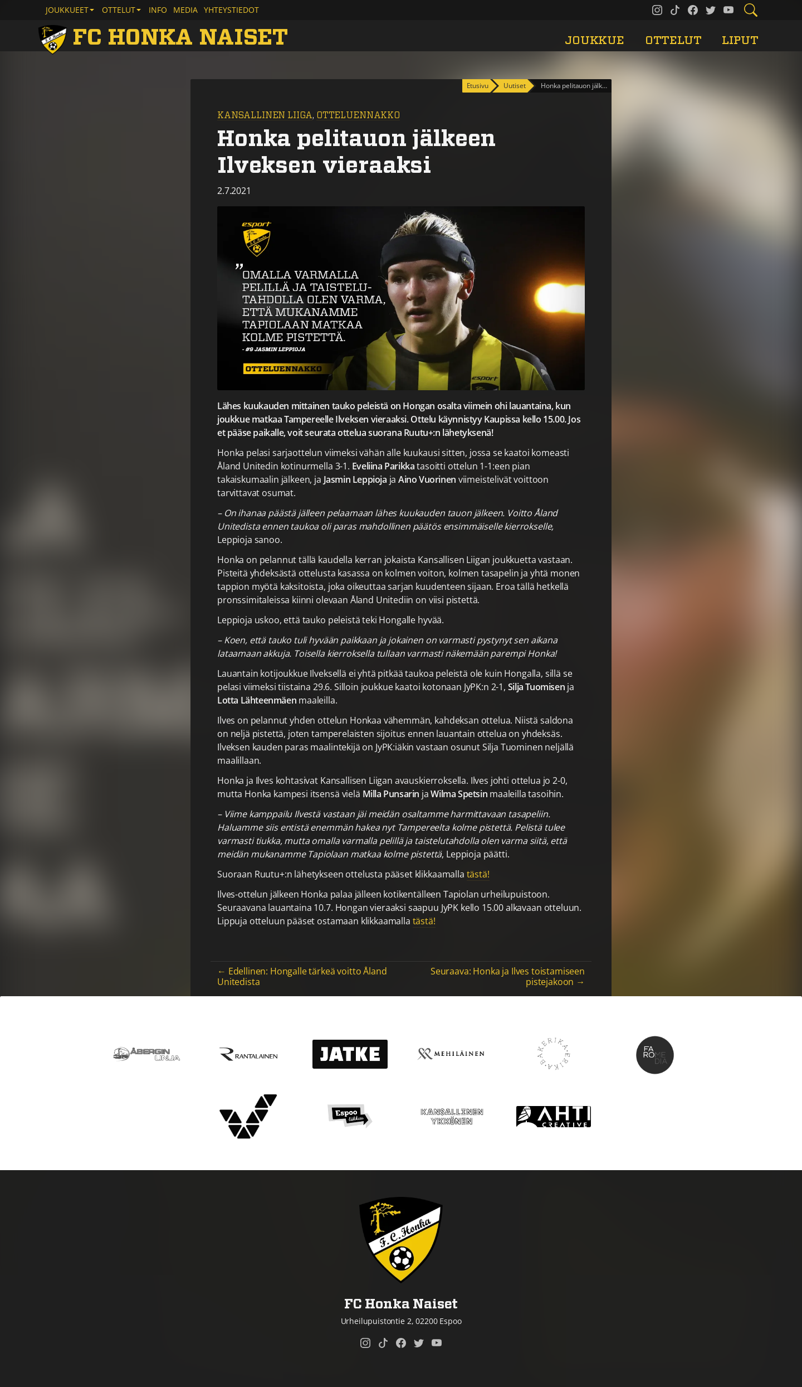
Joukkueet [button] (67, 9)
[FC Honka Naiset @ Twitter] (711, 10)
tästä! (478, 874)
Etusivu (477, 85)
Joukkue (594, 40)
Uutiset (514, 85)
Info (158, 9)
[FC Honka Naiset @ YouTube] (728, 10)
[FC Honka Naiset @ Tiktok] (675, 10)
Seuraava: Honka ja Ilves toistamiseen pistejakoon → (508, 976)
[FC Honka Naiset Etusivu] (165, 38)
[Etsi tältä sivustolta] (751, 10)
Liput (740, 40)
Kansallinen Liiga (264, 115)
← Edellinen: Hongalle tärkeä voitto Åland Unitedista (302, 976)
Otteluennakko (358, 115)
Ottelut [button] (118, 9)
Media (185, 9)
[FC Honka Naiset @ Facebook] (693, 10)
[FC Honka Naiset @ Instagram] (657, 10)
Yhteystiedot (231, 9)
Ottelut (673, 40)
